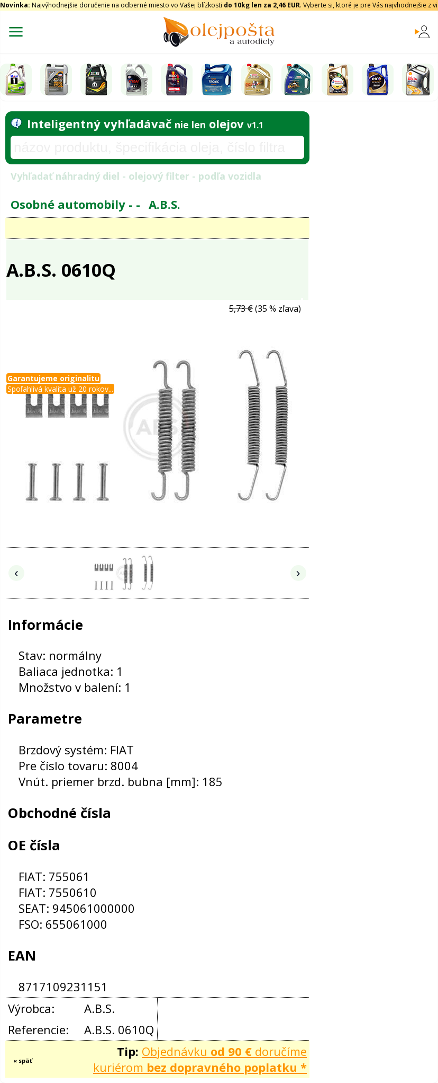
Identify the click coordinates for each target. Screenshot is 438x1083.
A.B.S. (164, 204)
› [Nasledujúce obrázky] (298, 573)
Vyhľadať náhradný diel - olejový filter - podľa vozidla (136, 176)
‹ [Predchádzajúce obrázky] (16, 573)
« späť (22, 1060)
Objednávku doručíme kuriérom (200, 1059)
